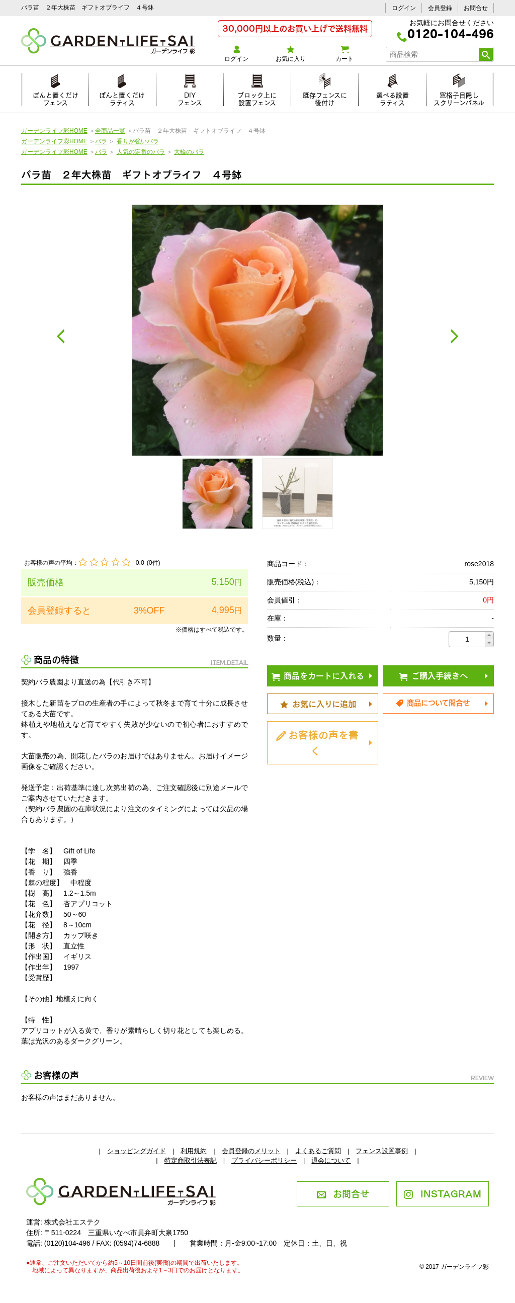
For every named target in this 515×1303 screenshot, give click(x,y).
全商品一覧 (110, 130)
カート (344, 54)
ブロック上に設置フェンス (257, 97)
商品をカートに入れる (318, 675)
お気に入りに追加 (318, 703)
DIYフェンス (190, 97)
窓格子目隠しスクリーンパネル (459, 97)
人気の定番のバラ (141, 151)
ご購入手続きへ (433, 675)
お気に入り (290, 54)
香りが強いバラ (138, 141)
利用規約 (194, 1151)
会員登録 (440, 8)
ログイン (404, 8)
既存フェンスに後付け (325, 97)
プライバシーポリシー (264, 1160)
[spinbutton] (467, 639)
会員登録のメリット (251, 1151)
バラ (101, 141)
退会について (331, 1160)
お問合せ (476, 8)
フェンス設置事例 (382, 1151)
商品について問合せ (432, 702)
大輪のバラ (189, 151)
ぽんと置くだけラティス (122, 97)
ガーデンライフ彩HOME (54, 130)
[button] (489, 635)
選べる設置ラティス (392, 97)
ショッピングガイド (136, 1151)
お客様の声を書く (317, 741)
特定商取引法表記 (190, 1160)
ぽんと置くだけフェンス (55, 97)
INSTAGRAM (442, 1193)
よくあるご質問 (318, 1151)
